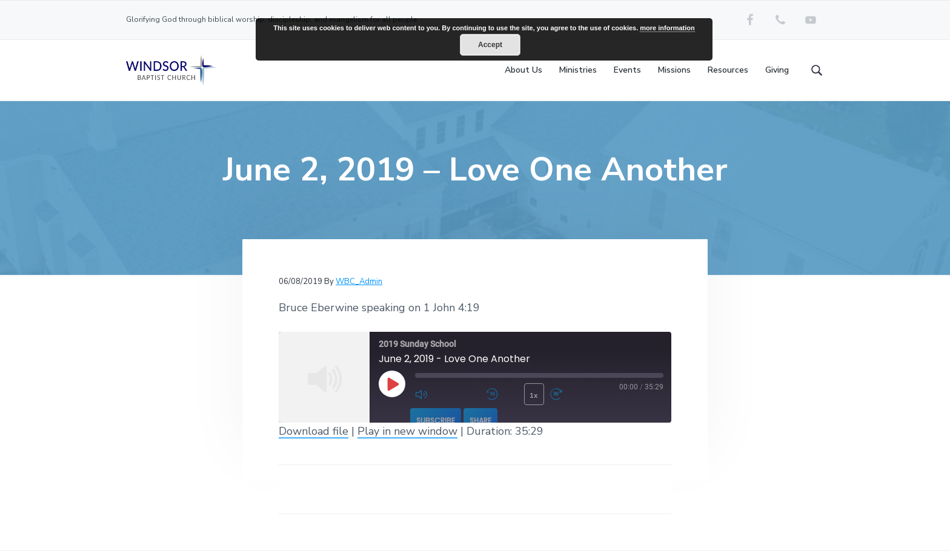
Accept (490, 45)
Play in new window (407, 431)
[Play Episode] (392, 384)
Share (480, 420)
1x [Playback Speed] (534, 395)
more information (667, 27)
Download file (313, 431)
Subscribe (435, 420)
